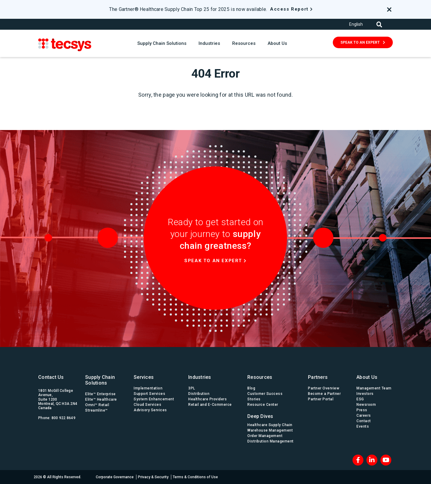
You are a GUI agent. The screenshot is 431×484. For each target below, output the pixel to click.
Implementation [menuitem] (148, 388)
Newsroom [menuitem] (366, 404)
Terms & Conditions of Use (195, 477)
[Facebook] (357, 460)
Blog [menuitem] (251, 388)
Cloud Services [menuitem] (147, 404)
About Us (277, 43)
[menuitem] (271, 414)
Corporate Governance (115, 477)
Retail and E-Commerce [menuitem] (210, 404)
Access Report (289, 9)
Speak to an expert (213, 260)
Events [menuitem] (362, 426)
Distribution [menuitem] (198, 394)
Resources (244, 43)
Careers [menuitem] (363, 415)
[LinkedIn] (371, 460)
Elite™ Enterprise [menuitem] (100, 394)
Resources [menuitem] (259, 377)
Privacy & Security (153, 477)
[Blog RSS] (385, 460)
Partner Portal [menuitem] (320, 399)
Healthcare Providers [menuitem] (207, 399)
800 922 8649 (63, 418)
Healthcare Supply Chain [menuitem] (269, 425)
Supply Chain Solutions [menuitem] (100, 380)
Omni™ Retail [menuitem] (97, 405)
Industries (209, 43)
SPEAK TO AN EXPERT (360, 42)
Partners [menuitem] (318, 377)
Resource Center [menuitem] (262, 404)
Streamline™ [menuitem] (96, 410)
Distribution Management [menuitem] (270, 441)
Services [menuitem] (144, 377)
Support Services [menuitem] (149, 394)
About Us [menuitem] (366, 377)
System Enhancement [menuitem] (154, 399)
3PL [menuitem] (191, 388)
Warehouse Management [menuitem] (270, 430)
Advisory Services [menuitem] (150, 410)
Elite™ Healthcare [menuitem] (101, 399)
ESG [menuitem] (360, 399)
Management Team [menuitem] (374, 388)
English (356, 24)
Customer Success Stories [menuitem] (264, 396)
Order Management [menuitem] (264, 436)
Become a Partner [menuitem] (324, 394)
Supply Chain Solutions (161, 43)
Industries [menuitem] (199, 377)
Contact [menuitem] (363, 421)
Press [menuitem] (361, 410)
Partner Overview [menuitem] (323, 388)
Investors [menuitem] (365, 394)
